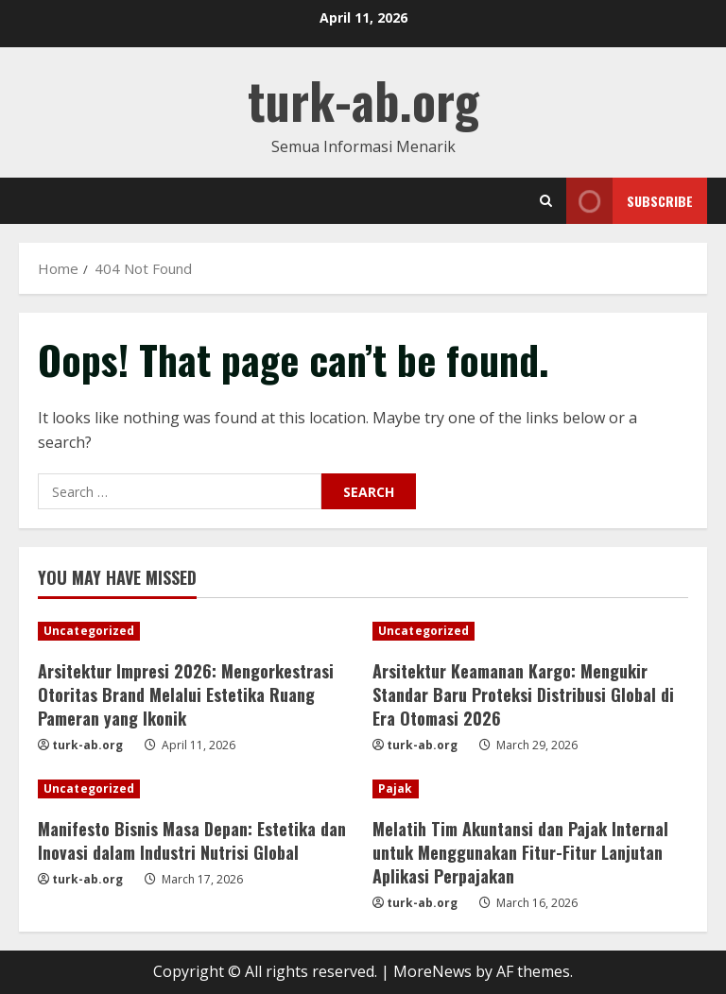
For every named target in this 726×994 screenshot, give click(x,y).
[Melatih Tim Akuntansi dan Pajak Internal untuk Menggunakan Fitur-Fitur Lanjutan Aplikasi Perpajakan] (530, 789)
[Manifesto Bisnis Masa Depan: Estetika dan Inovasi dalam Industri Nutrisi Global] (196, 789)
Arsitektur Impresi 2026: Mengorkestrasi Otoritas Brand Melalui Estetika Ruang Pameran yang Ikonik (186, 694)
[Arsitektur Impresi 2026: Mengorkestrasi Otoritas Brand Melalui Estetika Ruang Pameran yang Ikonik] (196, 631)
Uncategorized (88, 631)
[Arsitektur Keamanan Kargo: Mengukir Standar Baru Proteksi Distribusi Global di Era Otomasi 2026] (530, 631)
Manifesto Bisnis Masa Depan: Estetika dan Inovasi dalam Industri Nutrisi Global (192, 840)
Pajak (395, 788)
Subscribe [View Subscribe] (629, 201)
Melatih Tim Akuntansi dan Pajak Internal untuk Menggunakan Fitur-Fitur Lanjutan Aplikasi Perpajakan (520, 852)
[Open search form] (546, 200)
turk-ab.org (363, 99)
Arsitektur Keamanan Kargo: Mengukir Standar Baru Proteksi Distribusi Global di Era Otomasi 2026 (523, 694)
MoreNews (432, 971)
